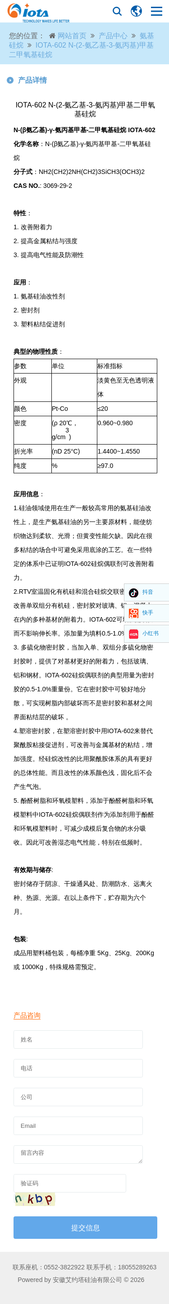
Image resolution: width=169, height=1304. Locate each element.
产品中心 (113, 36)
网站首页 (72, 36)
